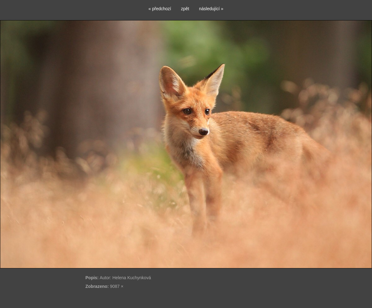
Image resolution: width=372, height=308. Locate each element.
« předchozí (160, 8)
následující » (211, 8)
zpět (185, 8)
